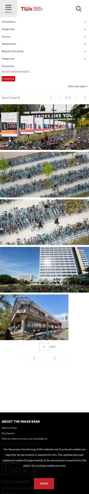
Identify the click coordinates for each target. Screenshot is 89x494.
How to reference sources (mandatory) (24, 442)
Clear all (8, 78)
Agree (44, 483)
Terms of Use (9, 431)
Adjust (25, 71)
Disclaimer (8, 437)
